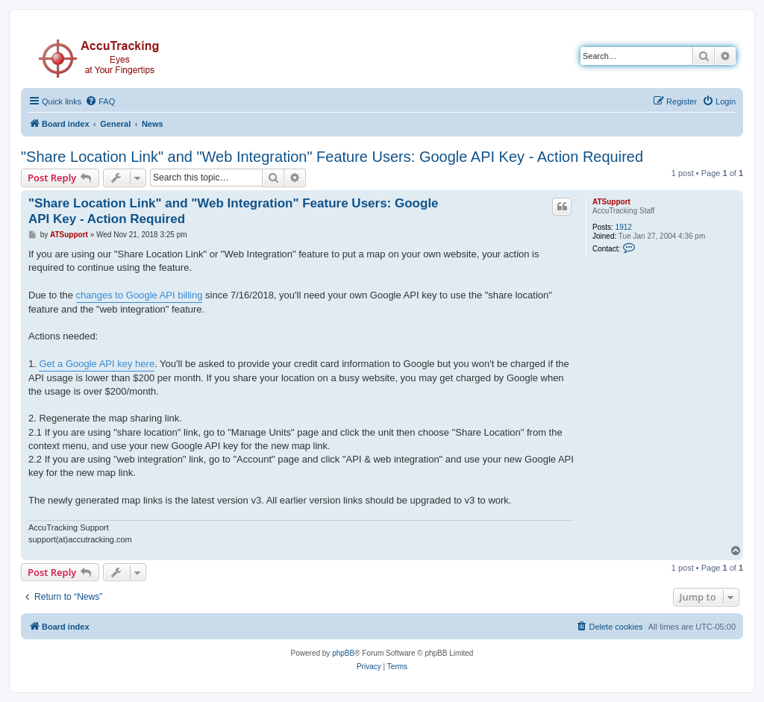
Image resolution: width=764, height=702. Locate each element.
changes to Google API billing (139, 295)
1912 (624, 227)
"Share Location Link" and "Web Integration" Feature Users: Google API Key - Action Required (332, 156)
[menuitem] (100, 101)
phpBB (343, 653)
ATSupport (611, 202)
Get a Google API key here (96, 363)
